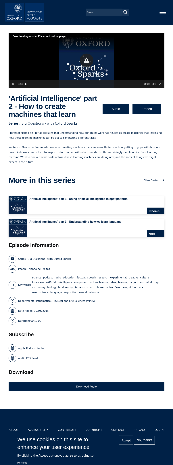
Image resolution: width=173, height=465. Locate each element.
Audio (116, 109)
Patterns (79, 287)
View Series (151, 180)
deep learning (119, 282)
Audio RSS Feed (28, 358)
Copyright (94, 430)
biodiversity (65, 287)
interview (38, 282)
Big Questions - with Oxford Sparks (49, 123)
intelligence (65, 282)
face (117, 287)
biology (51, 287)
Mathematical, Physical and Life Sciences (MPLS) (64, 301)
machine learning (98, 282)
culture (144, 277)
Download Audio (86, 386)
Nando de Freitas (39, 269)
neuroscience (40, 292)
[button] (86, 60)
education (69, 277)
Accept (126, 440)
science (36, 277)
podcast (48, 277)
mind (149, 282)
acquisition (70, 292)
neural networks (89, 292)
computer (80, 282)
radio (58, 277)
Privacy (140, 430)
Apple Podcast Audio (31, 348)
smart (90, 287)
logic (157, 282)
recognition (129, 287)
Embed (147, 109)
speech (91, 277)
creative (133, 277)
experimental (118, 277)
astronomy (38, 287)
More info (22, 462)
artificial (51, 282)
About (14, 430)
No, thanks (144, 440)
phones (100, 287)
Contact (118, 430)
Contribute (67, 430)
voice (109, 287)
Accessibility (38, 430)
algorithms (137, 282)
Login (159, 430)
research (103, 277)
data (140, 287)
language (56, 292)
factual (81, 277)
